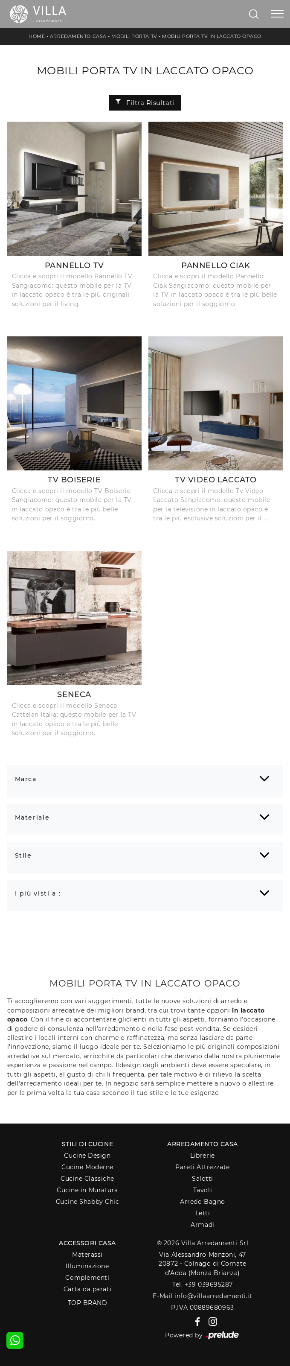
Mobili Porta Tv (134, 36)
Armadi (202, 1225)
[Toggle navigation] (277, 14)
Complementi (87, 1277)
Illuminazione (87, 1266)
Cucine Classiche (87, 1178)
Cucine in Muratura (87, 1190)
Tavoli (202, 1190)
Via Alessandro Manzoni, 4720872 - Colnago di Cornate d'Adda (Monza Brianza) (202, 1264)
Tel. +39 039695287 (202, 1284)
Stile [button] (23, 855)
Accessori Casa (87, 1243)
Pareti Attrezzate (202, 1167)
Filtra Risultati (145, 103)
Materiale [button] (32, 817)
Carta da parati (87, 1289)
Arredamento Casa (78, 36)
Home (37, 36)
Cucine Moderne (87, 1167)
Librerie (202, 1155)
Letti (202, 1213)
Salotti (202, 1178)
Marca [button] (26, 779)
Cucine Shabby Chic (87, 1201)
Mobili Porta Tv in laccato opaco (211, 36)
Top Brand (87, 1303)
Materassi (87, 1254)
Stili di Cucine (87, 1144)
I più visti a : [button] (38, 893)
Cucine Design (87, 1155)
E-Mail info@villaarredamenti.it (202, 1296)
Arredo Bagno (202, 1201)
